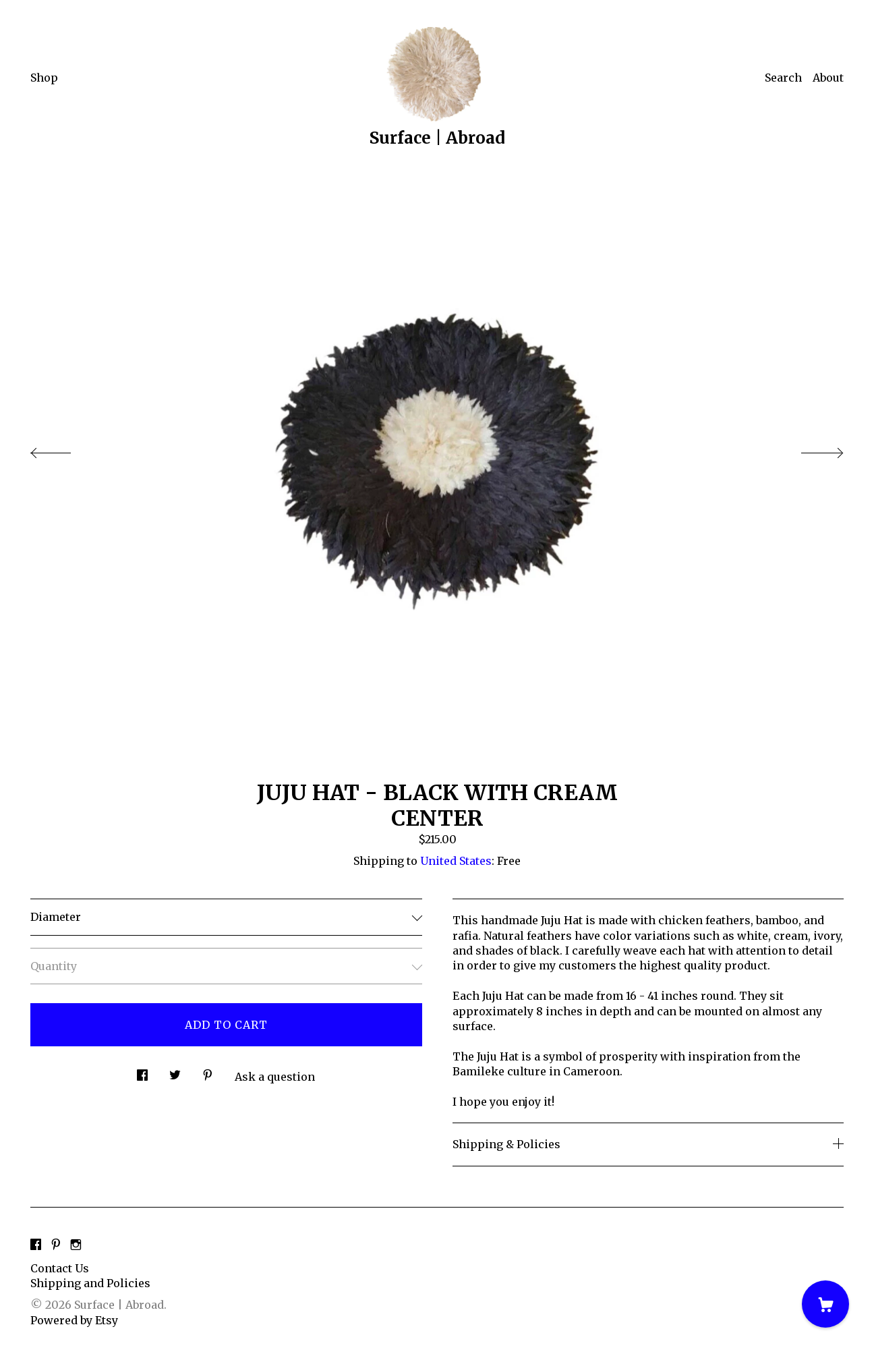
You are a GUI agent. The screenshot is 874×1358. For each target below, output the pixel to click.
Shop (44, 77)
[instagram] (76, 1245)
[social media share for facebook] (142, 1071)
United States (456, 861)
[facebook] (35, 1245)
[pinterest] (56, 1245)
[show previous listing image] (64, 449)
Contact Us (59, 1268)
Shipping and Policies (90, 1283)
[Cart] (825, 1304)
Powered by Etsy (74, 1320)
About (828, 77)
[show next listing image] (810, 449)
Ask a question (275, 1076)
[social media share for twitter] (175, 1071)
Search (783, 77)
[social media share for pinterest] (207, 1071)
